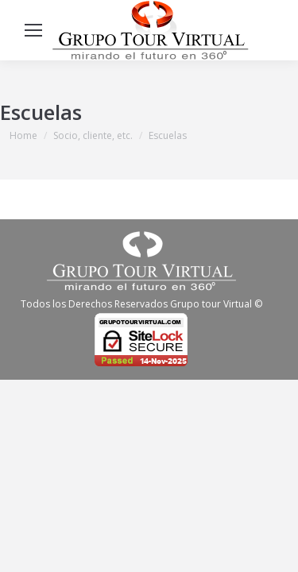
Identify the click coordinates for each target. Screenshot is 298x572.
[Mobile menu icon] (33, 30)
